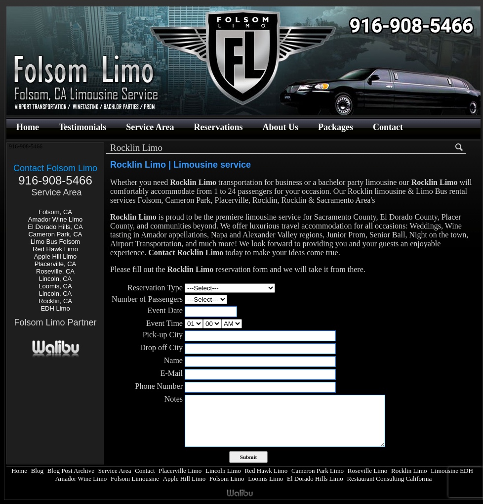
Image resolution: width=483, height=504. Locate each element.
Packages (335, 127)
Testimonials (82, 127)
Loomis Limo (265, 478)
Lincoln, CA (55, 278)
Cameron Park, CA (55, 234)
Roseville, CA (55, 271)
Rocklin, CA (55, 301)
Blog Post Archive (70, 470)
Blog (37, 470)
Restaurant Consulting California (389, 478)
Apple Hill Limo (55, 256)
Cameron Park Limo (317, 470)
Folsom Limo (226, 478)
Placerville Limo (180, 470)
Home (27, 127)
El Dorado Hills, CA (55, 226)
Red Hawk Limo (55, 249)
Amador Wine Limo (55, 219)
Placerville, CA (56, 264)
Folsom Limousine (135, 478)
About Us (280, 127)
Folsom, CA (55, 212)
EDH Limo (55, 308)
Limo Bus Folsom (55, 241)
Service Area (150, 127)
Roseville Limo (368, 470)
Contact (388, 127)
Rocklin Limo (409, 470)
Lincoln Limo (223, 470)
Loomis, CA (55, 286)
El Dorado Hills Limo (315, 478)
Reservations (218, 127)
